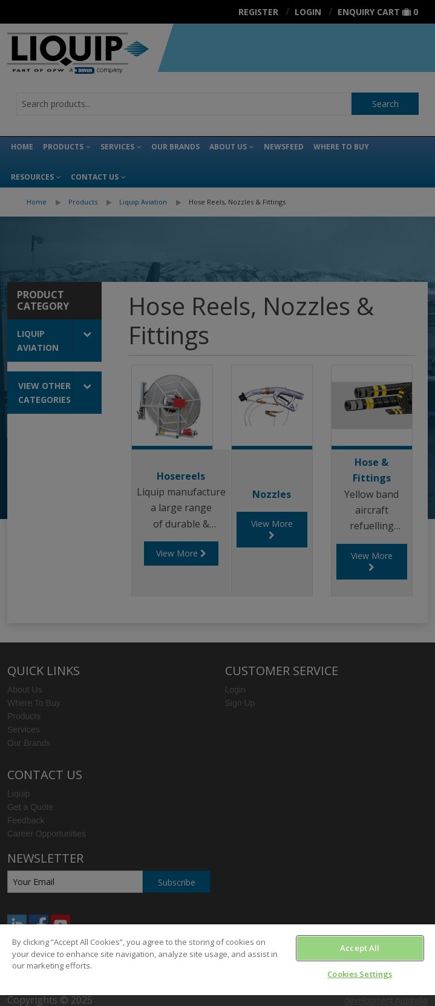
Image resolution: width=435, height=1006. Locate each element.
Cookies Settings (359, 973)
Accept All (359, 947)
